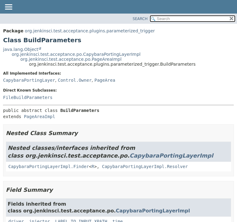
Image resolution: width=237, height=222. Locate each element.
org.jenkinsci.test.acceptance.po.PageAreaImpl (71, 59)
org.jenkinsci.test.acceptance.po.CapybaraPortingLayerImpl (76, 54)
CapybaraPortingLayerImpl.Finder (48, 166)
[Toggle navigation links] (8, 7)
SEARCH (140, 19)
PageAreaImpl (39, 116)
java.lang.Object (20, 49)
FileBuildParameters (27, 97)
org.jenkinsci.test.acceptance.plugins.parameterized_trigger (90, 30)
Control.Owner (75, 80)
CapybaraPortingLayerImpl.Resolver (145, 166)
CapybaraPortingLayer (29, 80)
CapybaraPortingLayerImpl (171, 155)
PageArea (104, 80)
